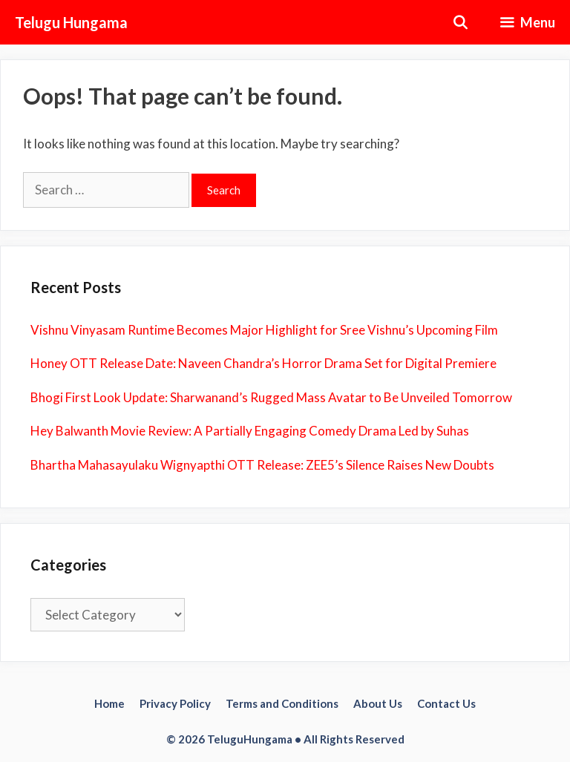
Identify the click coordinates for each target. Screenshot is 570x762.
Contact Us (446, 703)
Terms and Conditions (282, 703)
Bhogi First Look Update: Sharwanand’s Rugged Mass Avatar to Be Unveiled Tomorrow (271, 397)
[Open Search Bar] (460, 22)
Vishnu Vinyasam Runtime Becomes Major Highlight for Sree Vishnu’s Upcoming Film (264, 330)
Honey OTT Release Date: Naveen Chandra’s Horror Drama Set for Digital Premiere (263, 363)
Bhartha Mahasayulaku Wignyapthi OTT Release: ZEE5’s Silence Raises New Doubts (262, 465)
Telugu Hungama (71, 22)
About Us (377, 703)
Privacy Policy (175, 703)
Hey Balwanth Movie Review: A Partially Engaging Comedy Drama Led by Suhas (249, 431)
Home (109, 703)
